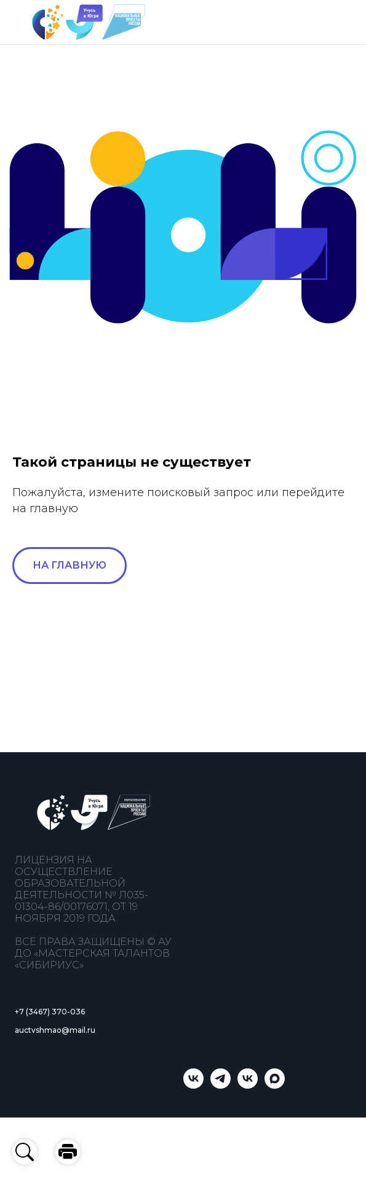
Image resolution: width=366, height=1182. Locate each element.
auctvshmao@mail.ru (55, 1030)
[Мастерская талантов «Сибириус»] (247, 1085)
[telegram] (220, 1085)
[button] (67, 1152)
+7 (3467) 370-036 (50, 1011)
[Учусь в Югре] (193, 1085)
